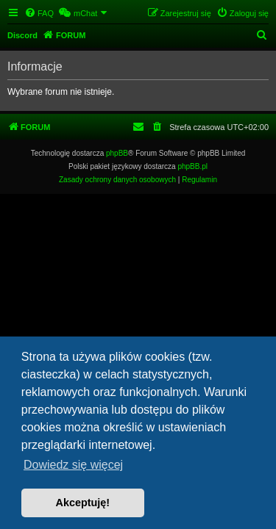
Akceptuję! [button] (83, 502)
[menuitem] (39, 13)
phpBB (117, 153)
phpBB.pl (192, 166)
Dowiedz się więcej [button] (73, 464)
